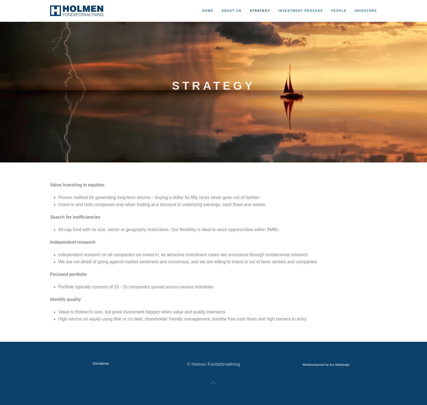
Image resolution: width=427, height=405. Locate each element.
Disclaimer (101, 363)
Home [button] (207, 10)
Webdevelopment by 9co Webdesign (326, 364)
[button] (213, 382)
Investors (366, 10)
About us (232, 10)
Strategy (260, 10)
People (339, 10)
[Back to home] (77, 11)
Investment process (300, 10)
